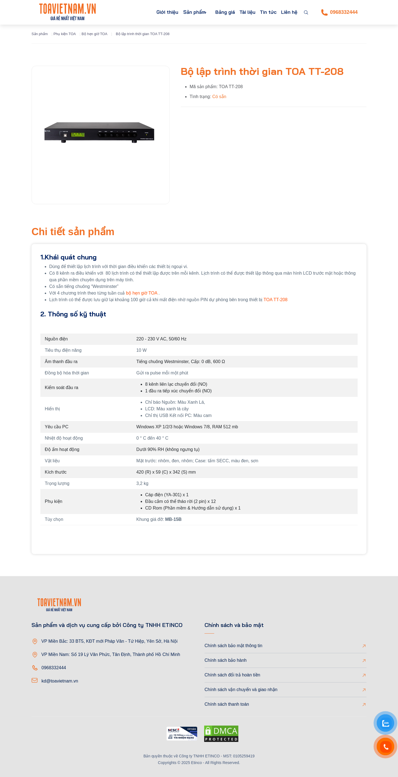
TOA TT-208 (276, 299)
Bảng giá (217, 12)
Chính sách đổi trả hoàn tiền (232, 675)
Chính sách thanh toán (227, 704)
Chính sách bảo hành (226, 660)
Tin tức (264, 12)
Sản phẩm (182, 12)
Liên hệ (288, 12)
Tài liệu (242, 12)
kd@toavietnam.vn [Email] (59, 681)
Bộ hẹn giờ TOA (94, 34)
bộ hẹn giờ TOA (141, 293)
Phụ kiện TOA (64, 34)
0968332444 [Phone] (339, 12)
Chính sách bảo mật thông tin (233, 645)
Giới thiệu (152, 12)
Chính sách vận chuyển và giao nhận (241, 689)
